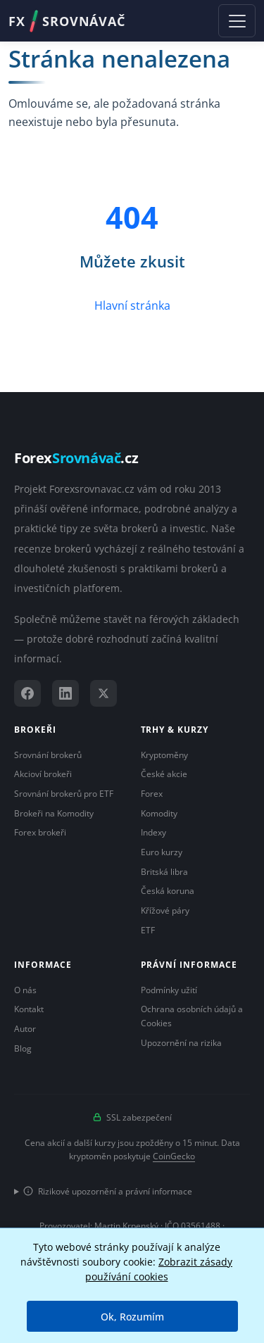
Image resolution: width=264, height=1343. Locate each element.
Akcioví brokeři (43, 774)
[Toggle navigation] (237, 20)
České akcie (164, 774)
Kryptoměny (164, 755)
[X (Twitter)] (103, 693)
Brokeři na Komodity (54, 813)
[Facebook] (27, 693)
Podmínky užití (169, 990)
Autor (25, 1029)
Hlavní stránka (132, 305)
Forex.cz (76, 457)
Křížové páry (165, 910)
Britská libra (164, 872)
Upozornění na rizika (181, 1043)
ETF (148, 930)
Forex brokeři (40, 832)
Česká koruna (167, 891)
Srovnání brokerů (48, 755)
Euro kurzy (161, 852)
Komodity (159, 813)
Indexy (153, 832)
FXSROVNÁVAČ (66, 21)
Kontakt (29, 1009)
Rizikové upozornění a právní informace (107, 1191)
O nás (25, 990)
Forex (152, 794)
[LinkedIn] (65, 693)
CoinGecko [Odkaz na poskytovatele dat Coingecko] (174, 1156)
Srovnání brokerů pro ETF (63, 794)
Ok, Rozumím (132, 1316)
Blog (23, 1048)
